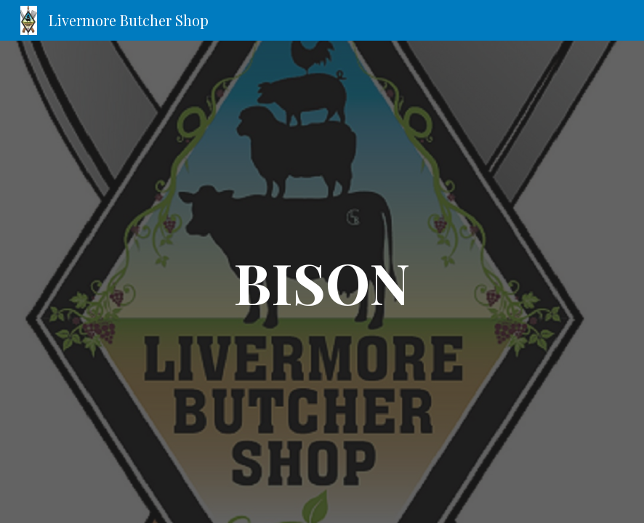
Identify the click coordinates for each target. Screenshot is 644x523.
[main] (322, 282)
